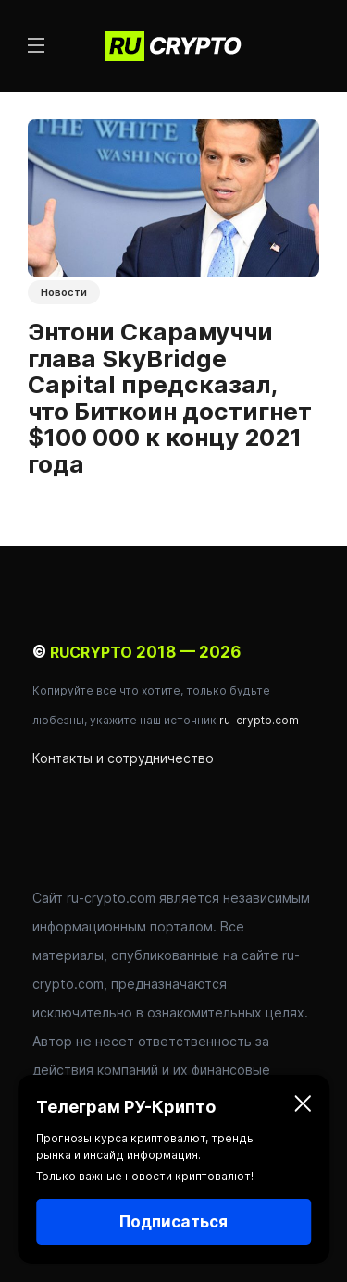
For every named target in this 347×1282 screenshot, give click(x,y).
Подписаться (173, 1222)
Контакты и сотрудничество (123, 758)
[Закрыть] (302, 1107)
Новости (64, 292)
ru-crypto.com (259, 720)
